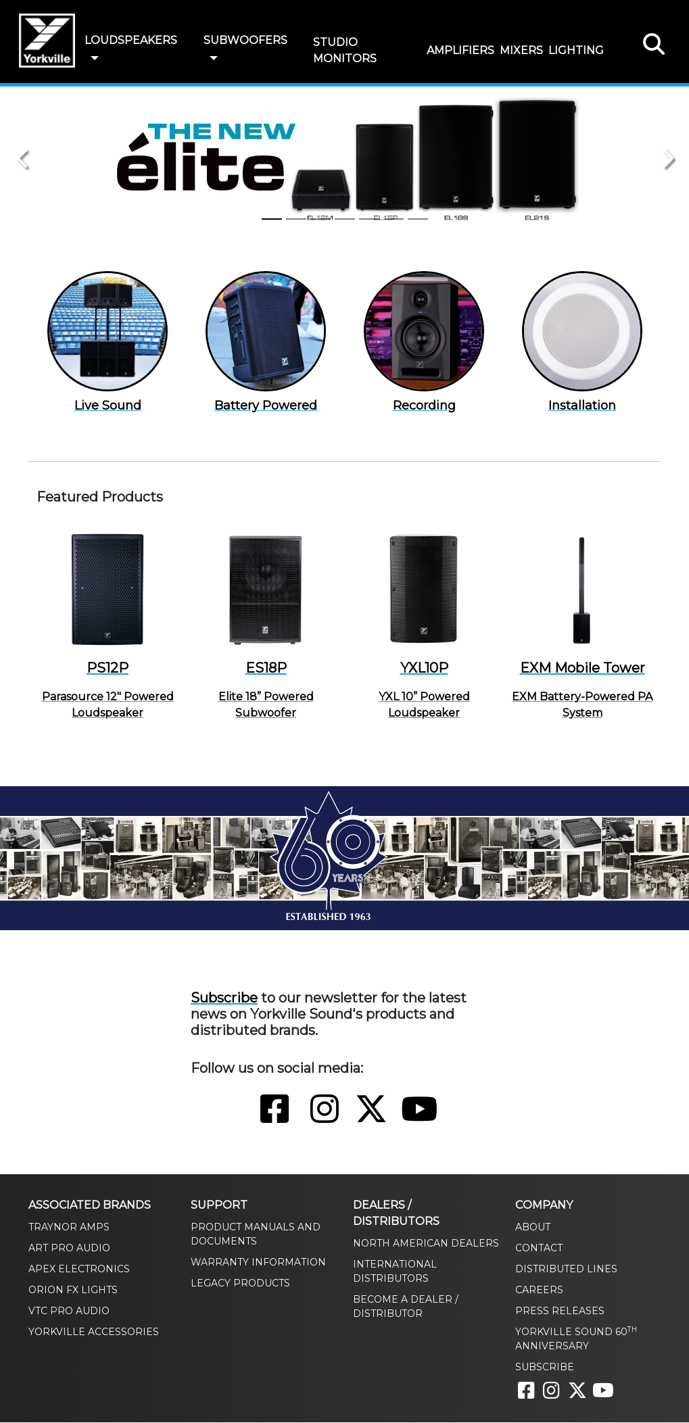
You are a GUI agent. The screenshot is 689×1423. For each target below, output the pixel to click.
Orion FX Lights (73, 1290)
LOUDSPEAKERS (131, 40)
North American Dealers (426, 1244)
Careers (539, 1290)
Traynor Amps (69, 1228)
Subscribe (224, 998)
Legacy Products (240, 1284)
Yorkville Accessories (93, 1332)
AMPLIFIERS (460, 50)
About (532, 1228)
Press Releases (559, 1311)
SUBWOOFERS (245, 40)
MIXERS (521, 50)
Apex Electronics (79, 1269)
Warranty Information (258, 1263)
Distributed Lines (566, 1269)
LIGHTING (576, 50)
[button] (95, 59)
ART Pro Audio (69, 1249)
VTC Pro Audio (69, 1311)
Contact (539, 1249)
